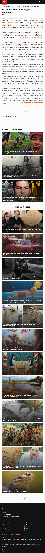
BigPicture (11, 6)
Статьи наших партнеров (23, 6)
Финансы (35, 6)
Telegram (22, 111)
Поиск (38, 2)
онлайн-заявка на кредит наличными (31, 37)
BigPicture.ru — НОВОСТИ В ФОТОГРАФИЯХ (13, 537)
